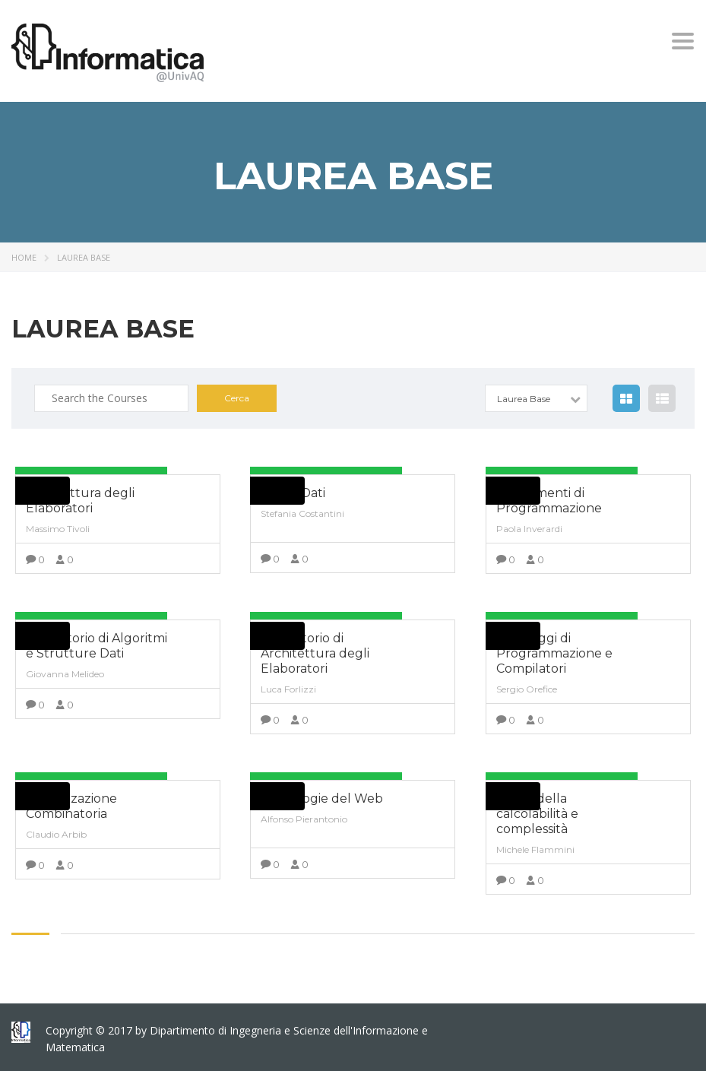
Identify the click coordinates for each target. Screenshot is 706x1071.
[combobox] (536, 398)
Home (23, 257)
